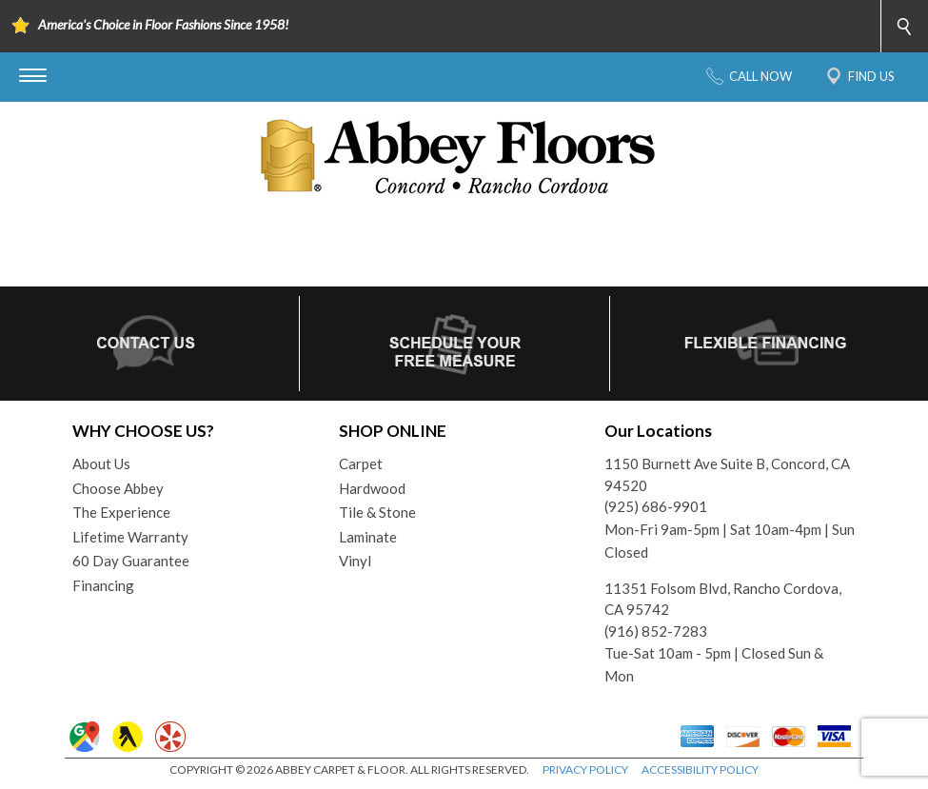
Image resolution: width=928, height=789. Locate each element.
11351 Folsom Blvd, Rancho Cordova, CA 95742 (722, 599)
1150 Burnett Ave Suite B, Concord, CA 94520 (727, 474)
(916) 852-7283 (655, 631)
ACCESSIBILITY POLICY (700, 769)
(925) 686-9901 (655, 506)
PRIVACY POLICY (585, 769)
